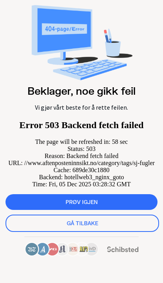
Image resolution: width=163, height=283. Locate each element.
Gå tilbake (82, 223)
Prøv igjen (82, 202)
